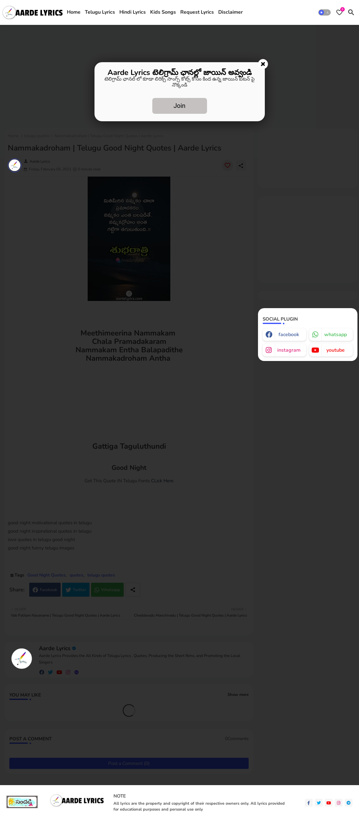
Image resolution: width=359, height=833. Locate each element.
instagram (289, 350)
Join (179, 105)
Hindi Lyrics (132, 12)
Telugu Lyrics (100, 12)
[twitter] (319, 803)
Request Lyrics (197, 12)
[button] (324, 12)
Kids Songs (163, 12)
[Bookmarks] (339, 12)
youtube (335, 350)
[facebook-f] (309, 803)
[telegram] (348, 803)
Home (74, 12)
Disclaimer (230, 12)
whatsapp (335, 334)
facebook (288, 334)
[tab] (74, 12)
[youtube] (329, 803)
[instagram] (339, 803)
